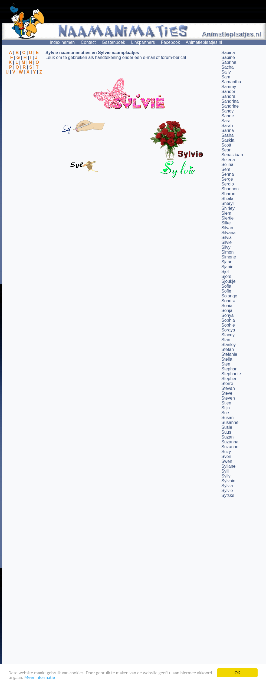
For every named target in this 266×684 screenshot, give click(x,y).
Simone (228, 257)
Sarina (227, 130)
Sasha (227, 135)
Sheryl (227, 203)
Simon (227, 252)
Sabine (228, 57)
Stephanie (231, 373)
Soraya (228, 330)
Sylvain (228, 481)
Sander (228, 91)
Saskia (227, 140)
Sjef (225, 271)
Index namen (62, 42)
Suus (226, 432)
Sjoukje (228, 281)
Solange (229, 296)
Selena (228, 159)
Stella (226, 359)
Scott (226, 145)
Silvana (228, 232)
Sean (226, 150)
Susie (226, 427)
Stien (226, 403)
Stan (225, 339)
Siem (226, 213)
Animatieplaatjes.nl (204, 42)
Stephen (229, 378)
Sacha (227, 67)
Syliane (228, 466)
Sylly (226, 476)
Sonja (226, 310)
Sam (225, 77)
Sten (225, 364)
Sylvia (227, 485)
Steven (228, 398)
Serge (227, 179)
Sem (225, 169)
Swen (226, 461)
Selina (227, 164)
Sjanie (227, 266)
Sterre (227, 383)
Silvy (226, 247)
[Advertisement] (23, 101)
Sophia (228, 320)
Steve (226, 393)
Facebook (170, 42)
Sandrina (230, 101)
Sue (225, 412)
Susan (227, 417)
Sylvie (227, 490)
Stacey (228, 335)
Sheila (227, 198)
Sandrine (230, 106)
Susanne (229, 422)
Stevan (228, 388)
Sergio (227, 184)
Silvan (227, 227)
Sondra (228, 300)
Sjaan (226, 262)
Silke (226, 223)
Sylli (225, 471)
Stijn (225, 408)
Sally (226, 72)
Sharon (228, 193)
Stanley (228, 344)
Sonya (227, 315)
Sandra (228, 96)
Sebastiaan (232, 154)
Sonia (226, 305)
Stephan (229, 369)
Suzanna (229, 442)
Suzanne (229, 446)
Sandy (227, 111)
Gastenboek (113, 42)
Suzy (226, 451)
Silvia (226, 237)
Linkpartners (143, 42)
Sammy (228, 86)
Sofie (226, 291)
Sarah (227, 125)
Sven (226, 456)
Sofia (226, 286)
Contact (88, 42)
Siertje (227, 218)
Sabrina (228, 62)
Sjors (226, 276)
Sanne (227, 116)
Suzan (227, 437)
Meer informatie (39, 677)
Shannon (230, 189)
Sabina (228, 52)
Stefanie (229, 354)
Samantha (231, 81)
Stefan (227, 349)
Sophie (228, 325)
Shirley (228, 208)
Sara (226, 120)
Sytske (227, 495)
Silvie (226, 242)
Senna (227, 174)
